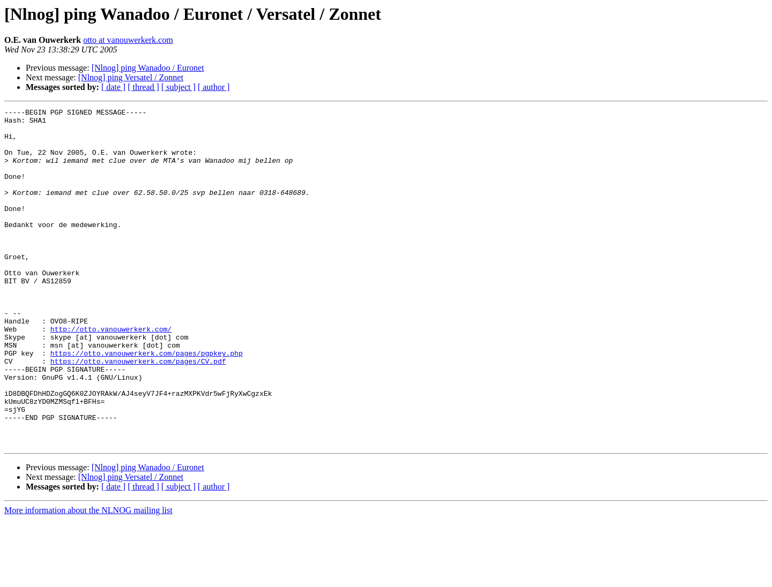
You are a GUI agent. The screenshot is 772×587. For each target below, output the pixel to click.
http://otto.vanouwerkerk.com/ (111, 374)
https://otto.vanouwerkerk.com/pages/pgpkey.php (146, 403)
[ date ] (113, 87)
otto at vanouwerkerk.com (128, 39)
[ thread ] (143, 87)
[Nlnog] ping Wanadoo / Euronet (148, 67)
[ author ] (214, 87)
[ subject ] (178, 87)
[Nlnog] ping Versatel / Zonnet (130, 77)
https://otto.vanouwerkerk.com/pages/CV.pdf (138, 412)
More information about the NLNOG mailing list (88, 577)
